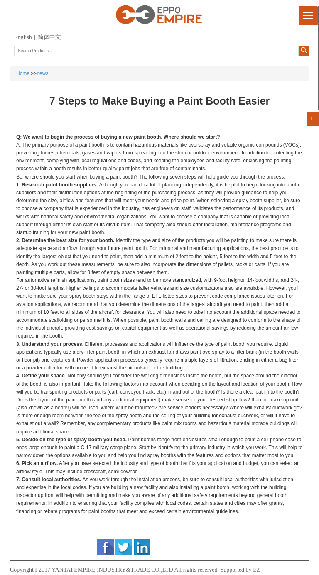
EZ (256, 570)
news (42, 73)
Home (22, 73)
